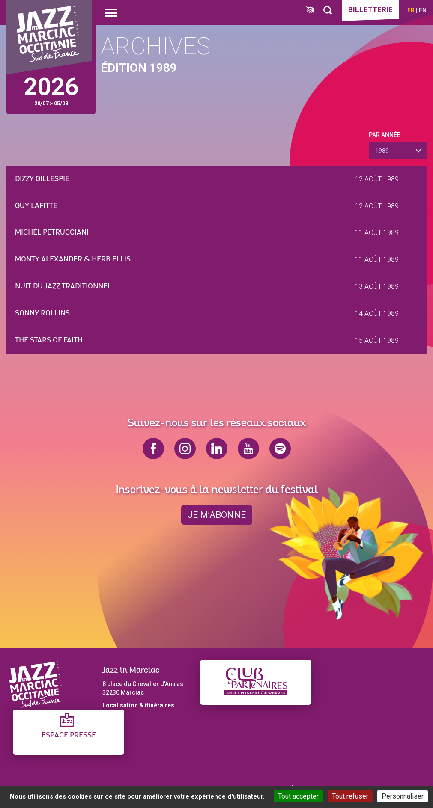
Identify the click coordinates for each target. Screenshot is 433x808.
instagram (185, 448)
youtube (248, 448)
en (423, 10)
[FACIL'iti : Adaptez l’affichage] (310, 10)
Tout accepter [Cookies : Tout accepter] (298, 796)
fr (411, 10)
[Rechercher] (328, 10)
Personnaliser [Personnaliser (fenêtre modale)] (403, 796)
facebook (153, 448)
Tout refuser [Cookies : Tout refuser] (350, 796)
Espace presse (69, 735)
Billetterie (370, 9)
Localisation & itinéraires (138, 705)
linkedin (216, 448)
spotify (280, 448)
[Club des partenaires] (255, 682)
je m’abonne (217, 515)
